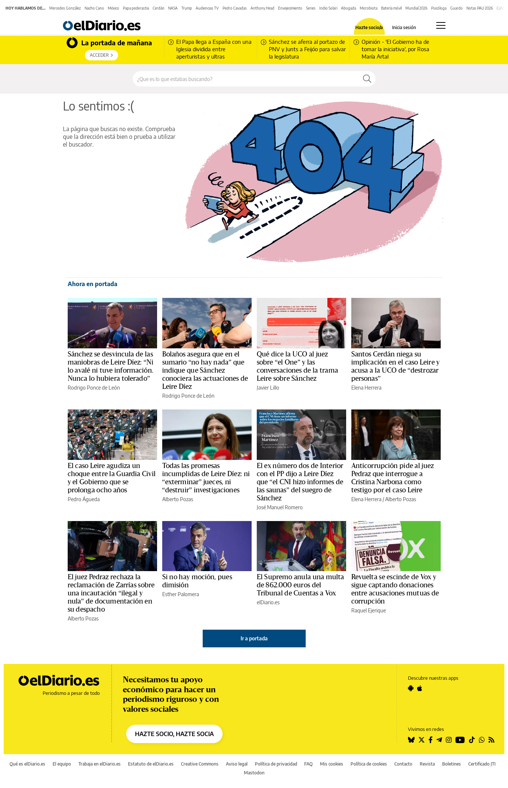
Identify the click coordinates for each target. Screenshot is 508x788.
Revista (427, 764)
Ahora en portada (92, 284)
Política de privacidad (276, 764)
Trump (186, 8)
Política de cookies (369, 764)
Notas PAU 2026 (479, 8)
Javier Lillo (268, 387)
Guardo (456, 8)
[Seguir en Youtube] (460, 739)
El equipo (62, 764)
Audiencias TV (207, 8)
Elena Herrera (366, 387)
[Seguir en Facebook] (431, 739)
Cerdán (158, 8)
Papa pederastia (136, 8)
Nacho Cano (94, 8)
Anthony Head (262, 8)
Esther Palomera (180, 594)
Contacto (403, 764)
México (113, 8)
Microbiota (368, 8)
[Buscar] (367, 79)
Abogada (348, 8)
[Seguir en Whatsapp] (482, 739)
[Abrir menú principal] (440, 25)
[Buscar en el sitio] (246, 79)
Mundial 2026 (416, 8)
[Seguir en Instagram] (449, 739)
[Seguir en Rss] (491, 739)
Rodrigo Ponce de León (94, 387)
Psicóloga (439, 8)
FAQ (308, 764)
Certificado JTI (481, 764)
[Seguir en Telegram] (439, 739)
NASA (173, 8)
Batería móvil (391, 8)
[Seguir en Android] (410, 688)
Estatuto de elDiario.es (151, 764)
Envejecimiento (290, 8)
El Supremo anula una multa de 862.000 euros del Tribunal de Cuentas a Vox (300, 585)
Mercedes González (65, 8)
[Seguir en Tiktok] (472, 739)
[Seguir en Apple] (419, 688)
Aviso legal (237, 764)
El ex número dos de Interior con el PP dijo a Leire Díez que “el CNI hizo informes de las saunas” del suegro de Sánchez (300, 482)
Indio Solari (328, 8)
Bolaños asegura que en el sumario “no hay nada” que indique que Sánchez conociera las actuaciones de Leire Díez (205, 370)
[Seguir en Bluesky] (411, 739)
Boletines (451, 764)
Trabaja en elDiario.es (99, 764)
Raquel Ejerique (368, 610)
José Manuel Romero (280, 507)
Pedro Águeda (84, 499)
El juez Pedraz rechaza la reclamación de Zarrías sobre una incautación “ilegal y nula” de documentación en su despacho (111, 593)
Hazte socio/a (369, 27)
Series (311, 8)
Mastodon (254, 772)
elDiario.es (268, 602)
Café (500, 8)
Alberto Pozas (177, 499)
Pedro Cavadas (235, 8)
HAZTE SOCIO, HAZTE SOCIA (174, 734)
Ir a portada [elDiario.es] (254, 638)
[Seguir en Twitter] (421, 739)
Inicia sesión (404, 27)
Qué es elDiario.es (27, 764)
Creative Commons (200, 764)
